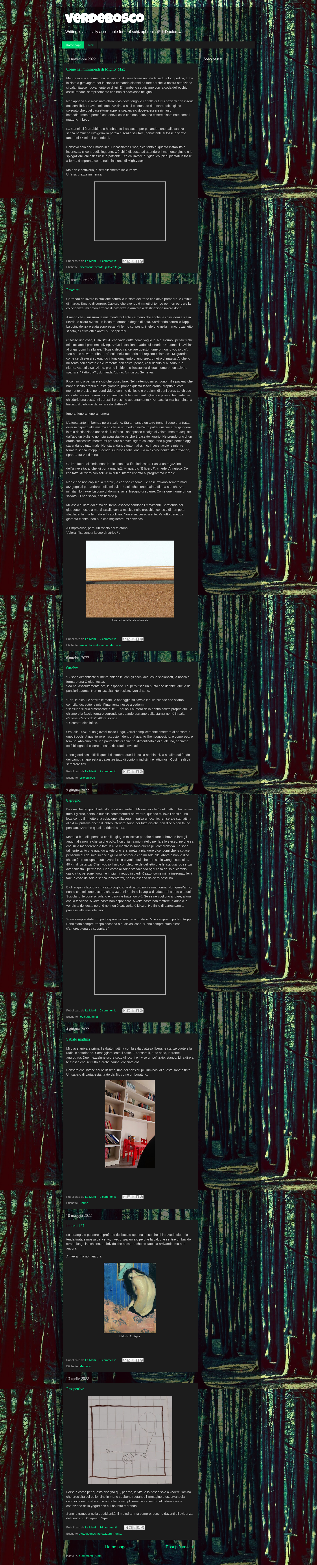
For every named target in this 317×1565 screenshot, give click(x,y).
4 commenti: (108, 261)
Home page (73, 45)
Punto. (117, 1533)
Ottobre (72, 668)
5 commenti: (108, 1010)
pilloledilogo (113, 267)
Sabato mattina (78, 1039)
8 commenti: (108, 1360)
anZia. (83, 645)
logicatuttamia (98, 645)
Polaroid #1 (75, 1226)
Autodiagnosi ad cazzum (95, 1533)
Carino (83, 1203)
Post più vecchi (180, 1546)
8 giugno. (73, 800)
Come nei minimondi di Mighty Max (95, 69)
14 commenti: (109, 1527)
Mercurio (115, 645)
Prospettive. (75, 1389)
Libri (91, 45)
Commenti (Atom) (91, 1556)
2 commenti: (108, 771)
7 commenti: (108, 639)
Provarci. (73, 290)
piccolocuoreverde (91, 267)
